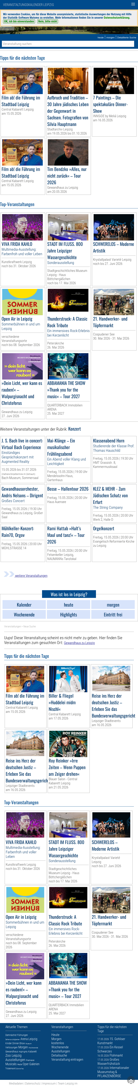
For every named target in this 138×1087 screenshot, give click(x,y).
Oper (26, 1064)
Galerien (34, 1064)
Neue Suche (29, 626)
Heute (19, 1064)
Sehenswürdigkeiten (12, 1039)
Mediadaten (16, 1083)
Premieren (30, 1060)
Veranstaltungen (12, 626)
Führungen (22, 1035)
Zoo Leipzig (13, 1055)
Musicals (11, 1064)
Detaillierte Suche (126, 37)
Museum (29, 1044)
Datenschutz (32, 1083)
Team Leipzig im (67, 1083)
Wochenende (33, 1048)
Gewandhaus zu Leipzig (79, 643)
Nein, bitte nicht (47, 21)
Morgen (23, 1047)
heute (101, 37)
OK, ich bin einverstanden (19, 21)
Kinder (8, 1043)
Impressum (49, 1083)
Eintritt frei (20, 1069)
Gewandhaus (11, 1051)
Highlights (23, 1051)
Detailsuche (59, 1055)
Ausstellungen (15, 1060)
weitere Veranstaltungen (25, 576)
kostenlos (57, 1043)
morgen (110, 37)
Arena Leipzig (28, 1039)
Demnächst (11, 1035)
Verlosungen (11, 1047)
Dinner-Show (18, 1043)
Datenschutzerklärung (116, 17)
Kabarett (32, 1051)
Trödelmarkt (10, 1068)
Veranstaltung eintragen (67, 1059)
